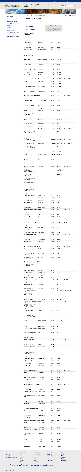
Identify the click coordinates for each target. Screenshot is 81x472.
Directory (33, 15)
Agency (28, 15)
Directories (9, 18)
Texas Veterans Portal (48, 465)
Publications (36, 458)
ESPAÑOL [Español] (69, 1)
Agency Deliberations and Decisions (12, 24)
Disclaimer (13, 464)
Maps (35, 460)
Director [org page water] (25, 40)
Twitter (63, 454)
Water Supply (29, 31)
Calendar (39, 1)
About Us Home (10, 16)
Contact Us (32, 1)
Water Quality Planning (31, 29)
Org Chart (49, 1)
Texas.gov (15, 465)
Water (21, 457)
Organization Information (12, 21)
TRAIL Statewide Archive (37, 465)
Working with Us (50, 455)
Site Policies (18, 464)
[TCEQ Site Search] (75, 6)
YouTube (64, 460)
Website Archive (31, 464)
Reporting (22, 461)
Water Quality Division (30, 187)
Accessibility (24, 464)
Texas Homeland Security (25, 465)
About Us (25, 1)
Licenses (21, 460)
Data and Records (10, 30)
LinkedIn (64, 458)
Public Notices (36, 461)
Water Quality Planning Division (32, 261)
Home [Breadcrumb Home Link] (25, 15)
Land (21, 455)
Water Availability (29, 26)
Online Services (9, 455)
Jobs (44, 1)
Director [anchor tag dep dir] (27, 25)
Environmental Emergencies (11, 457)
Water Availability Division (31, 53)
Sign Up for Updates (59, 1)
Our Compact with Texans (40, 464)
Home (7, 452)
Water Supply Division (30, 350)
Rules (35, 455)
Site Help (8, 464)
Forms (35, 457)
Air (20, 454)
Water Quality (29, 28)
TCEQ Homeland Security (52, 464)
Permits (21, 458)
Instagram (64, 457)
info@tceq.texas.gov (69, 17)
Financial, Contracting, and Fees (14, 32)
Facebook (64, 455)
